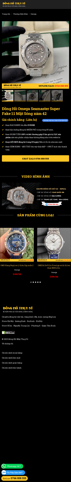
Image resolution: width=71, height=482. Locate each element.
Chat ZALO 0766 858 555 (35, 158)
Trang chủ (6, 14)
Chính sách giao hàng (12, 363)
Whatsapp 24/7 (14, 466)
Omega (33, 14)
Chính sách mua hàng (12, 353)
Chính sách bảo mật (11, 358)
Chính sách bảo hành (12, 368)
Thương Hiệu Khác (20, 14)
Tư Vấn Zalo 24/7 (15, 472)
